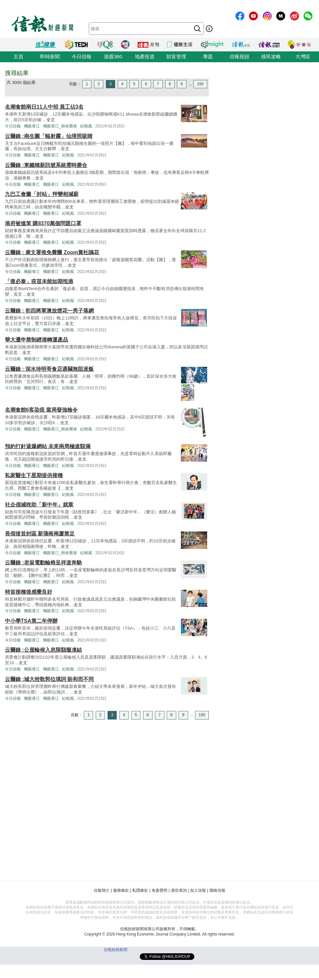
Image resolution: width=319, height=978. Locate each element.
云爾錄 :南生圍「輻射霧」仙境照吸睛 (48, 136)
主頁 (18, 56)
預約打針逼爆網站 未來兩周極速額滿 (47, 446)
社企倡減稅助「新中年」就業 (39, 504)
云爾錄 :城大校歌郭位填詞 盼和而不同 (49, 679)
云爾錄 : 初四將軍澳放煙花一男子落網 (49, 310)
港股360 (113, 56)
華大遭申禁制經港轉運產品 (36, 339)
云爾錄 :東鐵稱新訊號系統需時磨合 (46, 165)
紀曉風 (86, 126)
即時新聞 (50, 56)
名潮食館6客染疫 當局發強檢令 (41, 410)
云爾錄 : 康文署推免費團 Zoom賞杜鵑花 (52, 252)
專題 (208, 56)
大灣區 (302, 56)
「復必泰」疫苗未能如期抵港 (39, 281)
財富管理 (176, 56)
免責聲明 (159, 890)
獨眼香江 (32, 126)
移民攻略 (271, 56)
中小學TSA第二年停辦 (31, 621)
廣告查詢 (179, 890)
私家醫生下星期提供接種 (34, 475)
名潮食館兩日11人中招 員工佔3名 (44, 107)
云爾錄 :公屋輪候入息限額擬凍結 (43, 650)
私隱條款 (140, 890)
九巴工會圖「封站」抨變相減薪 (42, 194)
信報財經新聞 (115, 949)
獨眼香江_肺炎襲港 (60, 126)
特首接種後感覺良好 (28, 592)
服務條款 (121, 890)
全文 (50, 119)
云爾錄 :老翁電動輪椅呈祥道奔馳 (43, 562)
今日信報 (81, 56)
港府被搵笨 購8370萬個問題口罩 (43, 223)
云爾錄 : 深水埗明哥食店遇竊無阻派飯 (49, 369)
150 (200, 84)
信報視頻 (239, 56)
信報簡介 (102, 890)
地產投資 (145, 56)
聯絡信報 (217, 890)
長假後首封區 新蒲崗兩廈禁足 (40, 533)
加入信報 (198, 890)
